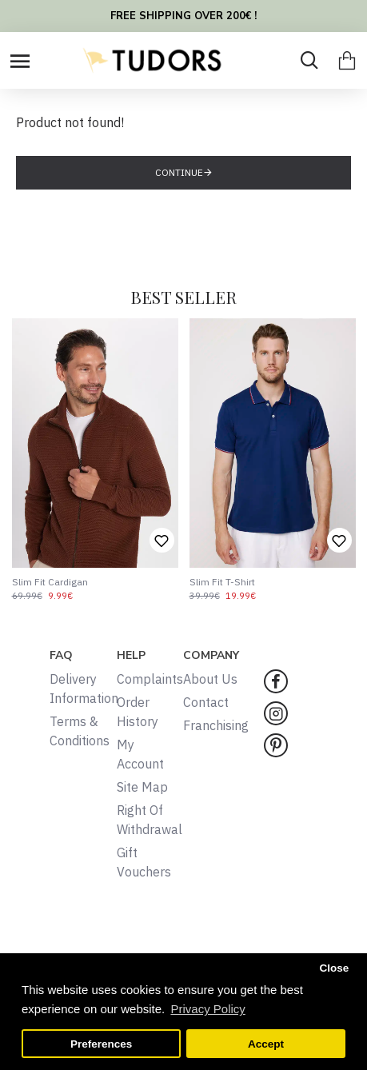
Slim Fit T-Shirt (222, 582)
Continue (179, 172)
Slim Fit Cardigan (50, 582)
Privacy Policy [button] (207, 1009)
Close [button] (334, 968)
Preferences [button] (101, 1044)
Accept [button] (266, 1044)
